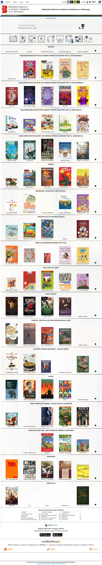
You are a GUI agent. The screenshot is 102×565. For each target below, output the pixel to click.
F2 (94, 2)
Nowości (8, 2)
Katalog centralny (51, 18)
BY (78, 2)
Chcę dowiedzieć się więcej (43, 563)
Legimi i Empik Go (24, 515)
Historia (15, 2)
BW (72, 2)
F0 (87, 2)
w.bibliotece (43, 545)
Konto (27, 2)
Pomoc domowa (65, 519)
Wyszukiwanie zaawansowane (25, 28)
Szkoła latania (23, 516)
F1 (90, 2)
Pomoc (21, 2)
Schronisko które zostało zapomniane (68, 515)
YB (75, 2)
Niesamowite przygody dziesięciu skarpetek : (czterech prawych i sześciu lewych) (36, 519)
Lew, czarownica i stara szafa (47, 519)
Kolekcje (35, 28)
